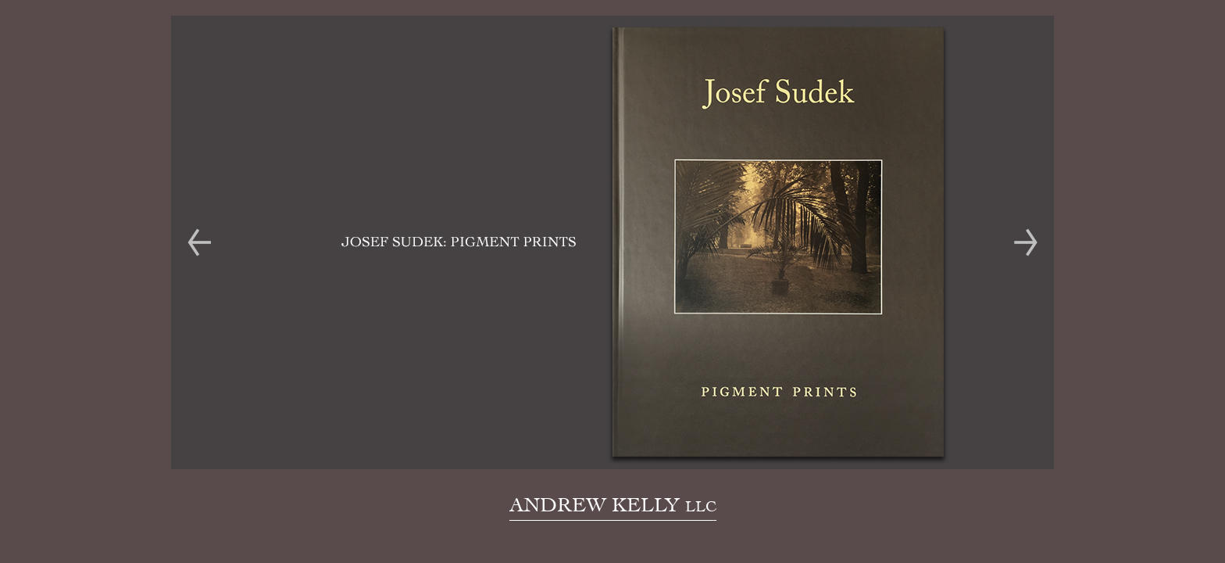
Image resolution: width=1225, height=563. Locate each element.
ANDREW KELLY (612, 504)
